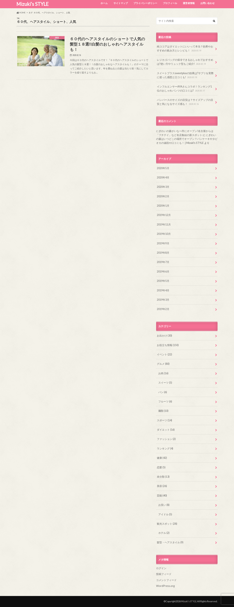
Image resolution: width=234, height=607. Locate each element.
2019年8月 (163, 252)
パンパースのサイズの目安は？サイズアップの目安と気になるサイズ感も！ (185, 102)
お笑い (163, 504)
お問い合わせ (207, 3)
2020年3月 (163, 186)
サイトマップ (121, 3)
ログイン (161, 568)
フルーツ (165, 401)
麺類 (163, 410)
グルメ (163, 363)
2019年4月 (163, 290)
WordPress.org (165, 585)
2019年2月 (163, 309)
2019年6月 (163, 271)
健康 (162, 457)
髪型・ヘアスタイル (170, 542)
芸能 (162, 495)
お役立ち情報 (168, 345)
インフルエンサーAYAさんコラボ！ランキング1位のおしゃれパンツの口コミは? (184, 88)
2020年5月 (163, 168)
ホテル (163, 532)
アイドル (165, 514)
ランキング (165, 448)
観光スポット (167, 523)
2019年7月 (163, 262)
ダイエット (166, 429)
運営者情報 (189, 3)
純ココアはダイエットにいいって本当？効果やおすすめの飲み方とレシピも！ (185, 48)
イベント (164, 354)
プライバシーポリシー (145, 3)
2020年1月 (163, 205)
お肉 (163, 373)
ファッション (166, 438)
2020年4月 (163, 177)
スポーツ (164, 420)
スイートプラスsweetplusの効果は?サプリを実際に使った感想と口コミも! (185, 75)
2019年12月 (164, 214)
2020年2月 (163, 196)
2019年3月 (163, 299)
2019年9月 (163, 243)
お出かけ (164, 335)
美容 (162, 486)
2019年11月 (164, 224)
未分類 (163, 476)
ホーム (104, 3)
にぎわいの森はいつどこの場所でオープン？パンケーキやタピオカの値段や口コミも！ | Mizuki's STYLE (187, 138)
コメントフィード (166, 580)
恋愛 (161, 467)
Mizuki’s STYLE (32, 4)
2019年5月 (163, 280)
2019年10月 (164, 233)
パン (162, 392)
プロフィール (170, 3)
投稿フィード (163, 574)
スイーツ (165, 382)
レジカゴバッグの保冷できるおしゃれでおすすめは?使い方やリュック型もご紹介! (185, 62)
